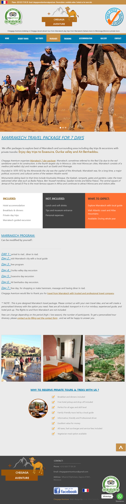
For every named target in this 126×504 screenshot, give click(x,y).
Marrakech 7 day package (42, 161)
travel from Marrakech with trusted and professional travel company (80, 293)
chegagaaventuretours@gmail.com (73, 472)
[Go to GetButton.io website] (120, 501)
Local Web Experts (90, 499)
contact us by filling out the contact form (37, 318)
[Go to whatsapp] (120, 496)
